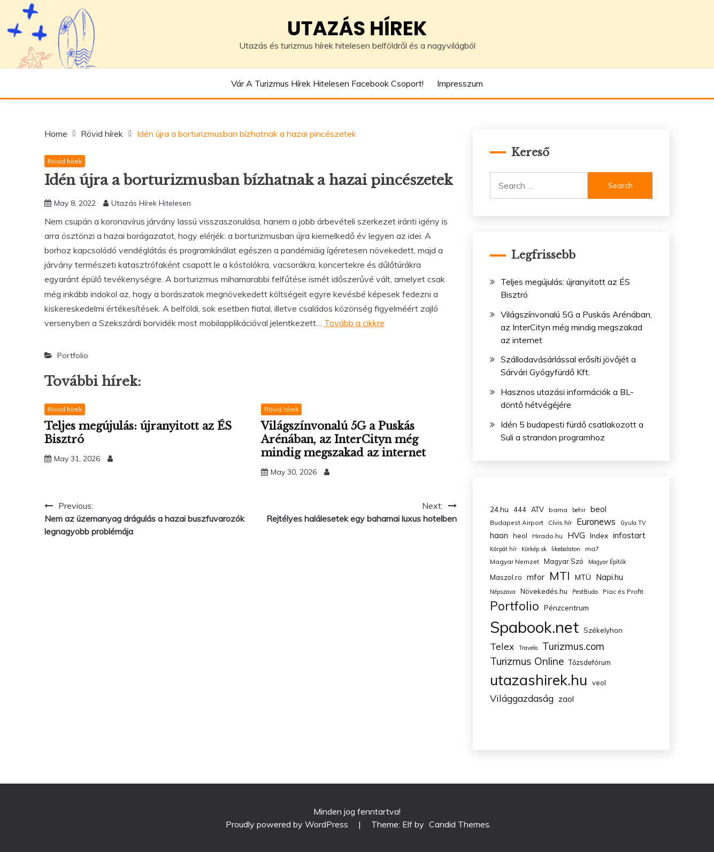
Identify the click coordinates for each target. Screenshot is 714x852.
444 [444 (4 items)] (519, 509)
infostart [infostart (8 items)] (629, 535)
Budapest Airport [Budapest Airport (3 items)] (516, 522)
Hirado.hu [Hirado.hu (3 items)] (547, 536)
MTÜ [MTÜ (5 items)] (583, 577)
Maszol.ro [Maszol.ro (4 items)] (506, 577)
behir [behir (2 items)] (579, 510)
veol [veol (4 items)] (599, 682)
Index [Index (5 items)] (599, 535)
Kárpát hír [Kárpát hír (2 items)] (503, 549)
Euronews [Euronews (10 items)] (596, 521)
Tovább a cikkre (354, 322)
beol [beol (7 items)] (598, 509)
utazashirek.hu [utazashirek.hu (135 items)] (538, 680)
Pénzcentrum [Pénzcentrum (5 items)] (566, 607)
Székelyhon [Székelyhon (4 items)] (603, 630)
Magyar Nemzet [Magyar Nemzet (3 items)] (514, 561)
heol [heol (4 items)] (520, 535)
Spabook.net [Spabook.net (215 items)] (534, 627)
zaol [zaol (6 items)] (566, 699)
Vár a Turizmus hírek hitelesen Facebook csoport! (327, 83)
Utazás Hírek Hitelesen (151, 203)
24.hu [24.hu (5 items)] (499, 509)
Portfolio (72, 355)
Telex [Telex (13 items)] (502, 646)
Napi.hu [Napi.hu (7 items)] (609, 577)
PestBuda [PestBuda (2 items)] (585, 591)
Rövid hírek (65, 161)
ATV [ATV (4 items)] (537, 509)
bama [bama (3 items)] (558, 510)
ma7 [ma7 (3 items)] (592, 549)
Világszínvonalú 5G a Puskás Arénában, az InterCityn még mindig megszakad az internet (343, 439)
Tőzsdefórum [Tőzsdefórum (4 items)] (590, 662)
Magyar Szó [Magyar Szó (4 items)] (564, 561)
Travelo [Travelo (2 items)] (528, 648)
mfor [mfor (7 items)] (535, 577)
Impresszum (460, 83)
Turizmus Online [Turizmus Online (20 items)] (527, 661)
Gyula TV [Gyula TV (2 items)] (633, 522)
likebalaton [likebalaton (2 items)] (565, 549)
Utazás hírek (357, 28)
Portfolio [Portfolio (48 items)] (514, 606)
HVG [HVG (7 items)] (576, 535)
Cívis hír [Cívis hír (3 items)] (560, 522)
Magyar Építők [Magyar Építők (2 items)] (607, 562)
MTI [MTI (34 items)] (559, 576)
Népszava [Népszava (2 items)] (503, 591)
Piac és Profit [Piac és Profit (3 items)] (623, 591)
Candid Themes (459, 824)
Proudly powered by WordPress (288, 824)
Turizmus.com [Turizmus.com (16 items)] (573, 646)
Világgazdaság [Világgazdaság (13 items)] (522, 698)
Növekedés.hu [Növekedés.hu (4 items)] (543, 591)
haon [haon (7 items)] (499, 535)
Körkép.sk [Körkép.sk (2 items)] (534, 549)
